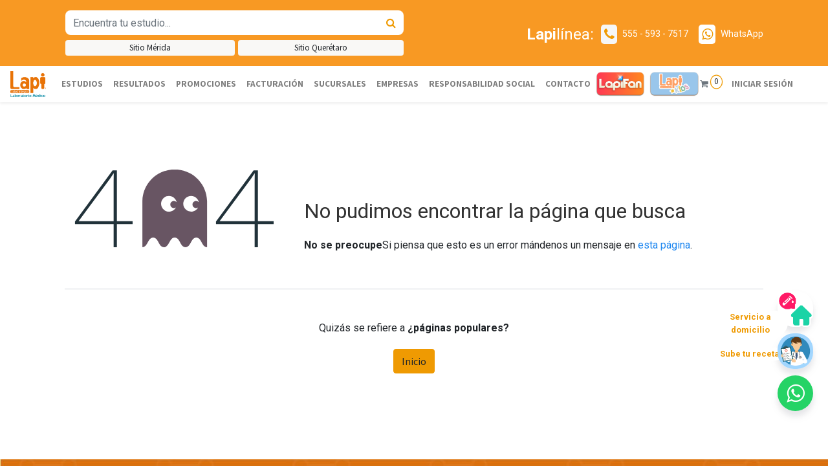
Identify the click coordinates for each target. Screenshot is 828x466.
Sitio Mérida (150, 47)
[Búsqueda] (391, 22)
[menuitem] (82, 84)
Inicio (414, 361)
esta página (664, 245)
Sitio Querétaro (320, 47)
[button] (795, 393)
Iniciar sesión (761, 83)
